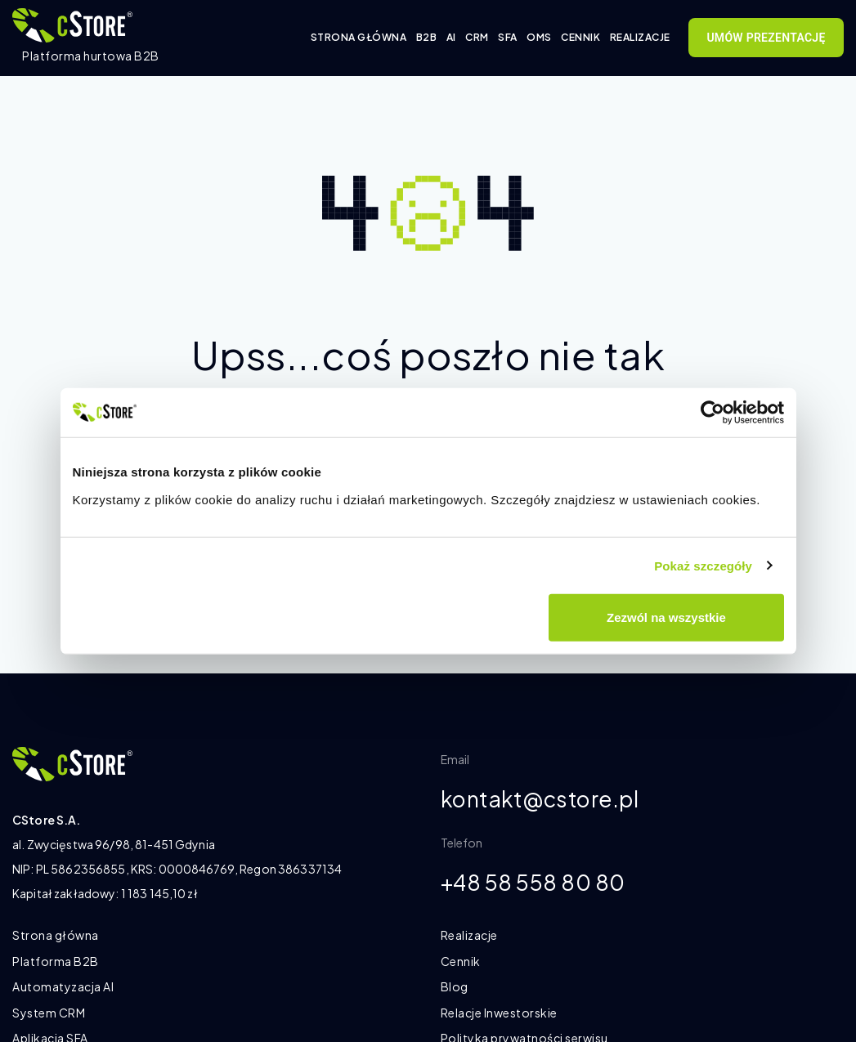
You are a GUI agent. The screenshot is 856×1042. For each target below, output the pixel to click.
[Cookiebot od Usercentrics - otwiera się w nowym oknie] (712, 412)
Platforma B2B (55, 961)
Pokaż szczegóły (703, 565)
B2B (426, 37)
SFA (508, 37)
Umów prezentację (765, 37)
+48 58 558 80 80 (540, 884)
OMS (539, 37)
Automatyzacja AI (63, 986)
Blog (454, 986)
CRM (477, 37)
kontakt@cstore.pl (547, 799)
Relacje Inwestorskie (499, 1012)
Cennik (580, 37)
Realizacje (640, 37)
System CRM (48, 1012)
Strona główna (359, 37)
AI (451, 37)
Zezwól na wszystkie (666, 617)
